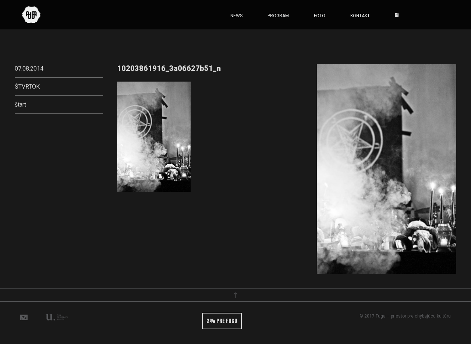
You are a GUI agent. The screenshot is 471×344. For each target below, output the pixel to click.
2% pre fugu (221, 321)
